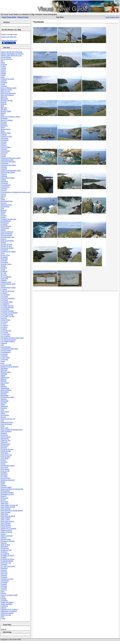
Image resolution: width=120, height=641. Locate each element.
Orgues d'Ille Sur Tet (8, 419)
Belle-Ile (4, 104)
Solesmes (4, 546)
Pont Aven (4, 453)
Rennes (3, 485)
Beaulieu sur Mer (7, 100)
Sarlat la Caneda (7, 536)
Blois (2, 115)
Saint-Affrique (5, 523)
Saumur (3, 537)
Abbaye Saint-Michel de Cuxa (11, 55)
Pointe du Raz (6, 451)
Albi (2, 61)
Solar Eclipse (5, 545)
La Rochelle (5, 309)
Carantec (4, 149)
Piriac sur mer (6, 440)
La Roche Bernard (7, 307)
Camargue (4, 138)
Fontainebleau (6, 221)
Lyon (2, 363)
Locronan (4, 356)
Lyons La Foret (6, 365)
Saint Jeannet (6, 509)
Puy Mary (4, 476)
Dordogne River (6, 205)
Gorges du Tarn (6, 246)
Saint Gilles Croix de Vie (9, 505)
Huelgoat (4, 271)
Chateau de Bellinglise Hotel (11, 170)
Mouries (3, 402)
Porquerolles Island (7, 465)
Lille (2, 345)
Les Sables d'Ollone (8, 341)
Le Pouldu (4, 332)
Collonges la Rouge (8, 178)
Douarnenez (5, 206)
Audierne (4, 82)
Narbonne (4, 406)
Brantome (4, 125)
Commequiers (6, 185)
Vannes (3, 593)
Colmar (3, 179)
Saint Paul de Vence (8, 516)
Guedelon (4, 257)
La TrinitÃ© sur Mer (7, 316)
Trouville (4, 588)
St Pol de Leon (6, 563)
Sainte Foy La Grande (8, 528)
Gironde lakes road (7, 237)
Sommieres (5, 548)
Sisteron (4, 543)
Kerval (3, 286)
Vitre (2, 616)
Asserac (4, 81)
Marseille (4, 374)
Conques (4, 188)
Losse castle (5, 358)
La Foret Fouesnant (8, 298)
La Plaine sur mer (7, 305)
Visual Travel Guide (9, 17)
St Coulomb (5, 554)
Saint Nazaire (5, 512)
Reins (3, 483)
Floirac (3, 217)
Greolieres (4, 250)
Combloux (4, 183)
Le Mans (4, 329)
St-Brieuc (4, 564)
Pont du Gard (5, 456)
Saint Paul (4, 514)
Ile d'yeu (4, 275)
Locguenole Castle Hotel (9, 349)
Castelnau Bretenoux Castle (10, 158)
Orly (2, 420)
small (107, 17)
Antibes (3, 73)
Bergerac (4, 109)
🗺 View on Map (9, 43)
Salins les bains (6, 530)
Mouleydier (5, 401)
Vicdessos (4, 606)
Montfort (4, 393)
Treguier (4, 584)
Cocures (4, 174)
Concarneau (5, 187)
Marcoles (4, 370)
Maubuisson (5, 377)
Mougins (4, 399)
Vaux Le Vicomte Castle (9, 595)
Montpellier (5, 395)
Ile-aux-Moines (6, 277)
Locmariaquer (6, 352)
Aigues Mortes (6, 57)
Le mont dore (5, 334)
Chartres (4, 169)
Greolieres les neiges (8, 251)
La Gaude (4, 300)
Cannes (3, 145)
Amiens (3, 68)
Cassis (3, 156)
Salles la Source (6, 532)
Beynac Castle (6, 111)
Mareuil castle (6, 372)
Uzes (3, 591)
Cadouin (4, 134)
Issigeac (4, 280)
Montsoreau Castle (7, 397)
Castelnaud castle (7, 160)
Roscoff (3, 496)
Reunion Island (6, 487)
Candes (3, 143)
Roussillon (4, 501)
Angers (3, 70)
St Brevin (4, 552)
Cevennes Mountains (8, 161)
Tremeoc (4, 586)
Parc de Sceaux (6, 424)
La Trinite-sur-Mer (7, 314)
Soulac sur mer (6, 550)
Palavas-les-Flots (7, 422)
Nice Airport (5, 411)
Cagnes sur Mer (6, 136)
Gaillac (3, 230)
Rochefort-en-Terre (7, 494)
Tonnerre (4, 575)
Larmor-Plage (5, 320)
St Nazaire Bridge (7, 561)
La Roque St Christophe (9, 313)
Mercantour (5, 383)
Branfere (4, 124)
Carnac (3, 154)
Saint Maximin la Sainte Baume (12, 510)
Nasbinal (4, 408)
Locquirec (4, 354)
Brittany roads (6, 133)
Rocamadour (5, 491)
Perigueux (4, 435)
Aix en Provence (6, 59)
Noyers (3, 417)
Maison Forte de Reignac (9, 367)
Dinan (3, 199)
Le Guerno (4, 325)
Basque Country (6, 90)
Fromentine (5, 228)
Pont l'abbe (5, 458)
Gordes (3, 242)
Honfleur (4, 268)
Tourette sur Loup (7, 579)
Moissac (4, 386)
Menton (3, 381)
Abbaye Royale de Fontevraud (11, 52)
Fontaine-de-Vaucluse (8, 219)
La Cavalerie (5, 295)
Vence (3, 597)
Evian (3, 214)
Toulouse (4, 577)
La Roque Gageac (7, 311)
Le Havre (4, 327)
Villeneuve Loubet (7, 613)
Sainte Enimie (6, 527)
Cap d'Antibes (6, 147)
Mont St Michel (6, 390)
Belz (2, 106)
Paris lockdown (6, 431)
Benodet (4, 108)
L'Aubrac (4, 289)
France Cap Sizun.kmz (9, 40)
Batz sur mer (5, 91)
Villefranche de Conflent (9, 609)
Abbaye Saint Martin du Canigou (12, 54)
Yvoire (3, 618)
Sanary (3, 534)
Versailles (4, 600)
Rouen (3, 500)
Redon (3, 482)
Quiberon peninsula (8, 480)
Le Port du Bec (6, 331)
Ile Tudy (3, 273)
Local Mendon (6, 347)
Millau (3, 384)
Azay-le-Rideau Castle (8, 88)
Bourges (4, 122)
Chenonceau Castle (8, 172)
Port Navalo (5, 469)
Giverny (3, 239)
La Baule (4, 293)
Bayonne (4, 97)
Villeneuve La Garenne (9, 611)
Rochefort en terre (7, 492)
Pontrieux (4, 462)
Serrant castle (6, 539)
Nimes (3, 413)
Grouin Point (5, 255)
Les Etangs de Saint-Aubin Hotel (12, 338)
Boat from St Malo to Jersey (10, 117)
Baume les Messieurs (8, 93)
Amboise (4, 64)
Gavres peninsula (7, 232)
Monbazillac (5, 388)
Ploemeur (4, 442)
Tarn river (4, 573)
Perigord (4, 433)
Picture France (23, 17)
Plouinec (4, 447)
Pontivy (3, 460)
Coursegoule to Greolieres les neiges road (15, 192)
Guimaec (4, 260)
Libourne (4, 343)
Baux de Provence (7, 95)
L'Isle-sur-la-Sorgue (8, 291)
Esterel (3, 212)
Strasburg (4, 568)
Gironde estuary (6, 235)
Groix (3, 253)
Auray (3, 84)
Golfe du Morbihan (7, 241)
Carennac (4, 152)
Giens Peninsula (6, 233)
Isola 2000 (4, 278)
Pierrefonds (5, 438)
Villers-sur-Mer (6, 615)
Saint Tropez (5, 519)
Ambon (3, 66)
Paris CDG (4, 428)
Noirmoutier (5, 415)
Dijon (3, 197)
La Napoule (5, 304)
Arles (3, 77)
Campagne (5, 140)
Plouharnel (4, 446)
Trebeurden (5, 581)
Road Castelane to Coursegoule (12, 489)
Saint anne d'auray (7, 521)
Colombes (4, 181)
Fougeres (4, 224)
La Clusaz (4, 296)
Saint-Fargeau (6, 525)
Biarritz (3, 113)
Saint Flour (5, 503)
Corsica (3, 190)
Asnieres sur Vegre (7, 79)
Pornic (3, 464)
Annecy (3, 72)
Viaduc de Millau (6, 604)
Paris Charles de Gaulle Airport (11, 429)
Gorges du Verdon (7, 248)
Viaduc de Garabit (7, 602)
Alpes (3, 63)
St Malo (3, 557)
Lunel (3, 361)
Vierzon (3, 608)
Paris (3, 426)
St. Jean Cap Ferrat (8, 566)
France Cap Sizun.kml (8, 37)
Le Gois (3, 323)
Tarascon (4, 572)
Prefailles (4, 473)
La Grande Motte (7, 302)
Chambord (4, 163)
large (117, 17)
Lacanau (4, 318)
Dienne (3, 196)
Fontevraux (5, 223)
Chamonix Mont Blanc (8, 165)
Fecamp (4, 215)
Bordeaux (4, 118)
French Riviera (6, 226)
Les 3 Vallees (5, 336)
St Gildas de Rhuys (7, 555)
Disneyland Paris (7, 201)
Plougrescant (5, 444)
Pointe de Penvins (7, 449)
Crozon (3, 194)
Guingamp (4, 262)
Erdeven (4, 210)
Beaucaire (4, 99)
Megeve (3, 379)
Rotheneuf (4, 498)
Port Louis (4, 467)
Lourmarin (4, 359)
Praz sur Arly (5, 471)
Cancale (4, 142)
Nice (2, 410)
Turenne (4, 590)
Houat (3, 269)
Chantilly (4, 167)
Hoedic (3, 266)
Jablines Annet (6, 282)
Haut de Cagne (6, 264)
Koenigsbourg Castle (8, 287)
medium (112, 17)
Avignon (4, 86)
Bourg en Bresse (7, 120)
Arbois (3, 75)
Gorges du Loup (6, 244)
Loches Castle (6, 350)
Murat (3, 404)
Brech (3, 127)
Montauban (5, 392)
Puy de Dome (5, 478)
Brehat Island (5, 129)
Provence (4, 474)
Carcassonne (5, 151)
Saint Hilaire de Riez (8, 507)
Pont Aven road (6, 455)
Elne (2, 208)
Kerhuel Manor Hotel (8, 284)
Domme (3, 203)
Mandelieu (4, 368)
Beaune (3, 102)
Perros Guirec (6, 437)
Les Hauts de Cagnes (8, 340)
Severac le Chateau (8, 541)
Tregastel (4, 582)
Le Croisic (4, 322)
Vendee (3, 599)
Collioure (4, 176)
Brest (3, 131)
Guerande (4, 259)
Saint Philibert (6, 518)
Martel (3, 375)
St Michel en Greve (7, 559)
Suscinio (4, 570)
